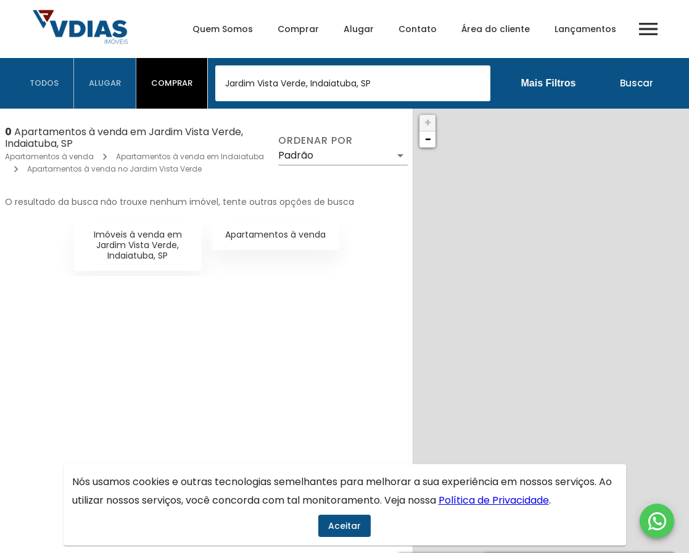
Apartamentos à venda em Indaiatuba (190, 156)
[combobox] (352, 83)
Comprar (298, 29)
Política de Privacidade (494, 500)
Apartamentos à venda (49, 156)
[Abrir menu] (648, 29)
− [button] (428, 139)
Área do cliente (495, 29)
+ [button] (427, 122)
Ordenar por (315, 141)
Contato (417, 29)
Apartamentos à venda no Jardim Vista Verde (114, 169)
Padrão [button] (295, 155)
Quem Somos (222, 29)
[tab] (44, 83)
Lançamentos (585, 29)
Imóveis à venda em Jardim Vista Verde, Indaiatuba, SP (138, 245)
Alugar (359, 29)
